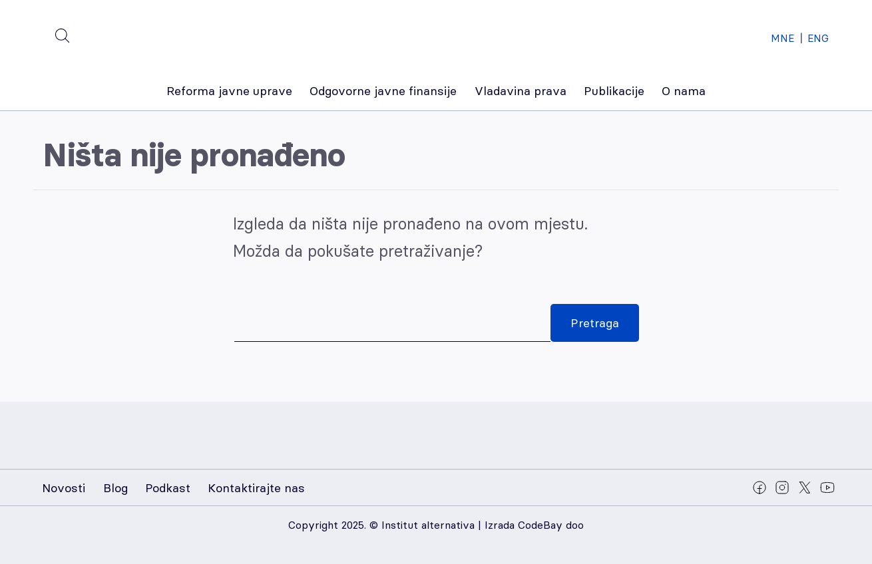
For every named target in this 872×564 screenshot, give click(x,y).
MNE (782, 38)
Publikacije (614, 90)
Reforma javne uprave (229, 90)
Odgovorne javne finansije (383, 90)
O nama (684, 90)
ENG (818, 38)
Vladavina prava (520, 90)
